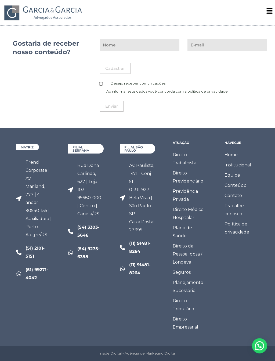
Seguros (182, 272)
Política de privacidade (237, 228)
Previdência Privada (185, 195)
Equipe (232, 175)
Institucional (238, 164)
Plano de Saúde (182, 231)
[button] (269, 12)
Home (231, 154)
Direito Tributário (183, 304)
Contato (233, 195)
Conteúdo (236, 185)
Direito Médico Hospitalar (188, 213)
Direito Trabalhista (184, 158)
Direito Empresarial (185, 323)
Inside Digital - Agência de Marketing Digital (137, 353)
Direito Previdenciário (188, 177)
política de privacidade (207, 91)
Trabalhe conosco (234, 209)
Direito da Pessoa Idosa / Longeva (187, 254)
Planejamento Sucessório (188, 286)
